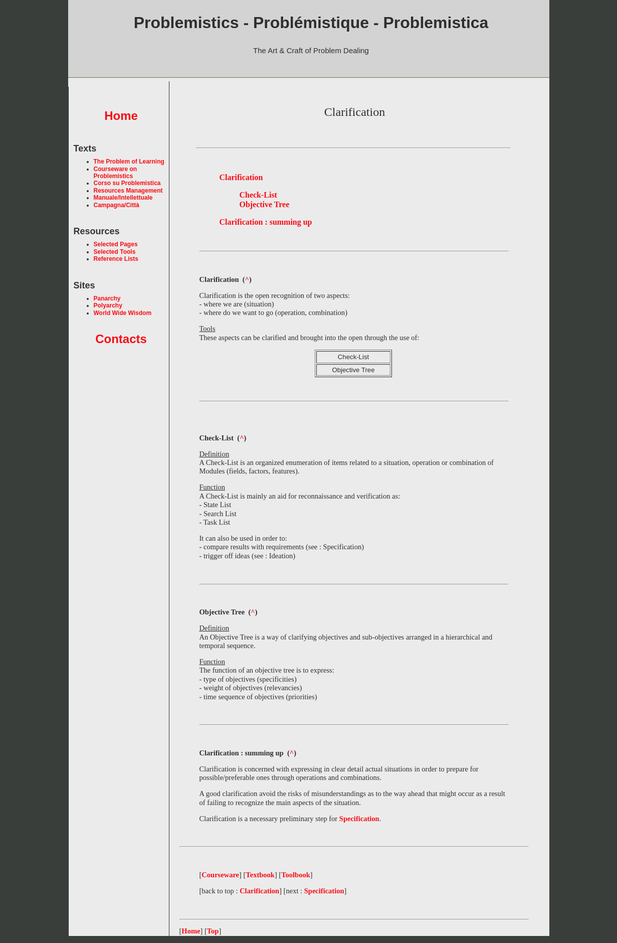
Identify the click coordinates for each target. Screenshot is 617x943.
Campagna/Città (116, 205)
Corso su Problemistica (127, 183)
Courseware (220, 875)
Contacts (121, 339)
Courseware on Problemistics (115, 173)
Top (213, 931)
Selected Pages (116, 244)
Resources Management (128, 190)
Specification (324, 891)
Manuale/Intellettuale (123, 197)
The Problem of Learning (129, 161)
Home (121, 115)
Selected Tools (115, 251)
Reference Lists (116, 258)
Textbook (260, 875)
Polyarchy (108, 305)
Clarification (259, 891)
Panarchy (107, 298)
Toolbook (295, 875)
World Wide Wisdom (123, 313)
